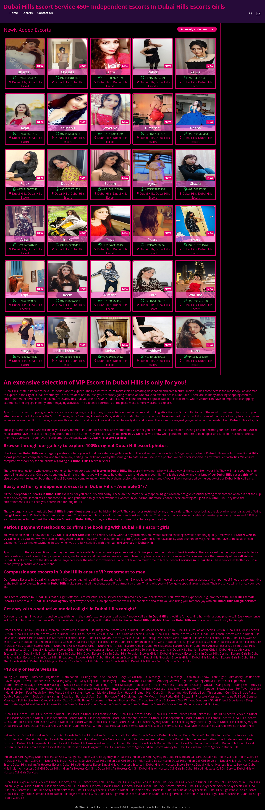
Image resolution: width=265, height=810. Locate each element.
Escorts (27, 13)
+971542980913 (70, 133)
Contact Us (45, 13)
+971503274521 (27, 77)
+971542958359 (112, 133)
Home (13, 13)
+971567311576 (155, 133)
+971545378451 (197, 77)
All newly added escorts (197, 29)
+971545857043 (27, 189)
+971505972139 (112, 77)
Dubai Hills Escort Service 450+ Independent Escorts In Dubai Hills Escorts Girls (114, 6)
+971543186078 (70, 77)
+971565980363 (197, 133)
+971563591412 (27, 133)
